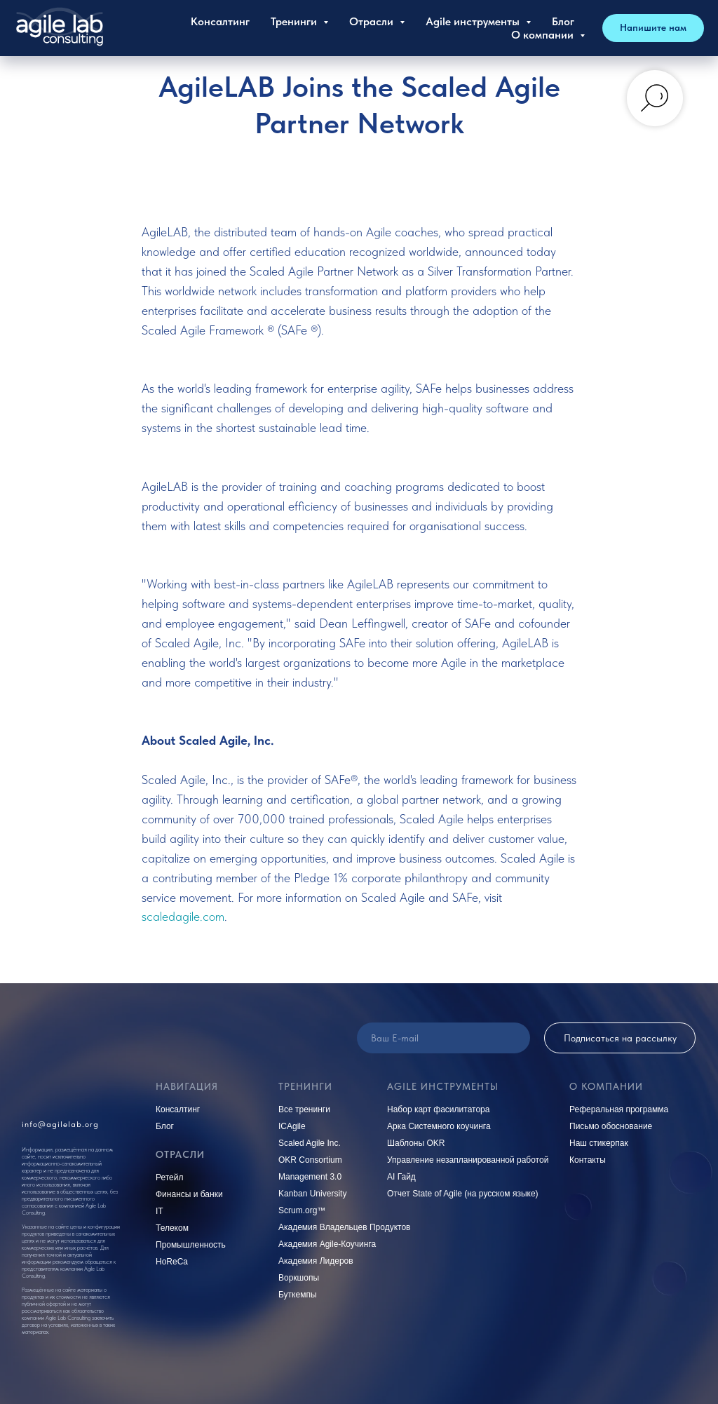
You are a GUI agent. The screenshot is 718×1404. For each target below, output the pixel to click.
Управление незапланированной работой (467, 1160)
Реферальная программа (618, 1109)
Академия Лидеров (315, 1261)
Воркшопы (298, 1278)
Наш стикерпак (598, 1143)
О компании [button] (543, 34)
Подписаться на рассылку (620, 1038)
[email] (443, 1037)
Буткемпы (297, 1295)
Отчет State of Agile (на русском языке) (462, 1194)
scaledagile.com (183, 916)
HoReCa (172, 1262)
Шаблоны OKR (416, 1143)
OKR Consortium (310, 1160)
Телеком (172, 1228)
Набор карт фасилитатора (438, 1109)
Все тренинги (304, 1109)
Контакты (587, 1160)
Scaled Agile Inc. (309, 1143)
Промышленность (191, 1245)
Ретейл (170, 1177)
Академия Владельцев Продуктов (344, 1227)
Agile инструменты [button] (474, 21)
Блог (563, 21)
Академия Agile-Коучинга (327, 1244)
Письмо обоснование (610, 1126)
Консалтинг (220, 21)
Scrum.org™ (301, 1210)
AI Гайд (401, 1177)
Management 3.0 (309, 1177)
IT (159, 1211)
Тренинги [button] (295, 21)
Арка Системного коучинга (439, 1126)
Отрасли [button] (372, 21)
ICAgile (292, 1126)
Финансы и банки (189, 1194)
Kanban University (312, 1194)
